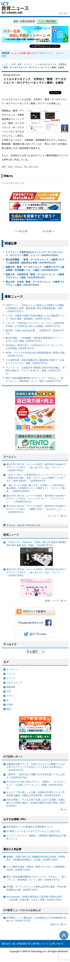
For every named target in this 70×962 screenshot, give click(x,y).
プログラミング (14, 682)
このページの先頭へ (63, 935)
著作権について (40, 943)
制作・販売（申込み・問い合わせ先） (21, 167)
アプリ (9, 696)
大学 (8, 691)
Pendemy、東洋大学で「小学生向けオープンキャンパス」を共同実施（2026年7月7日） (35, 347)
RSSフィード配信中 (35, 611)
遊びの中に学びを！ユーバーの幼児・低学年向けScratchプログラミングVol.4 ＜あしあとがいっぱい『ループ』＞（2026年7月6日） (36, 467)
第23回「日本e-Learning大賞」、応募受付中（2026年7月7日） (35, 332)
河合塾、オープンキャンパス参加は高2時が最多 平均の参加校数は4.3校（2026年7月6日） (36, 888)
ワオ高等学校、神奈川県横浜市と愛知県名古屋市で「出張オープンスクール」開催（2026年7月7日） (35, 361)
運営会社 (6, 943)
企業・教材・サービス (21, 64)
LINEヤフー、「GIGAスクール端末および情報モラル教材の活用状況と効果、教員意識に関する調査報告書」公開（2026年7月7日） (35, 308)
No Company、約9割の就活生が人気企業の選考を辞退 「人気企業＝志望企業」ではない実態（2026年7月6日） (35, 898)
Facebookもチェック (35, 623)
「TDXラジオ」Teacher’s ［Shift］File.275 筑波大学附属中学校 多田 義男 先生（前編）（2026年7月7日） (36, 553)
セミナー (10, 678)
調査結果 (10, 687)
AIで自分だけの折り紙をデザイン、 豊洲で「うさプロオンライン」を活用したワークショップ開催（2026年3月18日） (35, 785)
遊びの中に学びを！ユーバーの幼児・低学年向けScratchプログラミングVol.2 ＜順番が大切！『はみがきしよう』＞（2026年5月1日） (36, 509)
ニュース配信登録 (47, 21)
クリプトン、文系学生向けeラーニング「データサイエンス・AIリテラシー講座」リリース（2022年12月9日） (34, 254)
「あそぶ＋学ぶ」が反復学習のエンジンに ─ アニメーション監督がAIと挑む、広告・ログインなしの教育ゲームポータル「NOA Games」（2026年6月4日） (35, 477)
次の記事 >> (48, 231)
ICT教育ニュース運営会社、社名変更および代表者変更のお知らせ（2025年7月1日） (36, 919)
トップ (5, 64)
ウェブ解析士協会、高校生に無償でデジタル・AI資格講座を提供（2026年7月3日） (35, 868)
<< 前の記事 (21, 231)
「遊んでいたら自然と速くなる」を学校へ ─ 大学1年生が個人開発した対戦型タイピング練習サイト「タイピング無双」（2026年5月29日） (35, 488)
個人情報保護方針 (22, 943)
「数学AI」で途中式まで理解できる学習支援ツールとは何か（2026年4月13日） (35, 776)
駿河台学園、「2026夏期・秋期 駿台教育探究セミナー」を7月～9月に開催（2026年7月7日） (34, 339)
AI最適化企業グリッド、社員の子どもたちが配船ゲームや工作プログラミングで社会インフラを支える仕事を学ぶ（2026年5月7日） (35, 767)
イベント (10, 673)
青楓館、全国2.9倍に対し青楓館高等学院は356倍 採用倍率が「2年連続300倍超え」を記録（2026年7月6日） (35, 858)
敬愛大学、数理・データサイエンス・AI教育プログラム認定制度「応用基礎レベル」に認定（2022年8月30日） (35, 268)
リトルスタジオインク (13, 183)
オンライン (12, 669)
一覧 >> (63, 809)
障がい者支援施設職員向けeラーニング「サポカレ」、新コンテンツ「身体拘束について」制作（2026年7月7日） (34, 379)
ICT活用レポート (13, 756)
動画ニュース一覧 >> (56, 600)
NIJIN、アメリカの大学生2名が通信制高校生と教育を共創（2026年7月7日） (35, 354)
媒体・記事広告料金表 (24, 21)
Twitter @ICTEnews (35, 634)
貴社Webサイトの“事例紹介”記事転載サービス (29, 826)
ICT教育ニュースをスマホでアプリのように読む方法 (33, 831)
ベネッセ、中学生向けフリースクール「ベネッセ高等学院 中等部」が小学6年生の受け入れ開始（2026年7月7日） (35, 324)
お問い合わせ (57, 943)
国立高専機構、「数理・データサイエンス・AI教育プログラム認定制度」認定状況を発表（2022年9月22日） (35, 261)
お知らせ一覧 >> (58, 924)
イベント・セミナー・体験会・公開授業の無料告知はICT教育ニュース (36, 837)
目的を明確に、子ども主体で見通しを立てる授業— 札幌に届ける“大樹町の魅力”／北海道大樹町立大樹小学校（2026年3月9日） (35, 802)
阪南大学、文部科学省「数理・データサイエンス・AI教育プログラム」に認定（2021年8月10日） (35, 276)
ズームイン (9, 456)
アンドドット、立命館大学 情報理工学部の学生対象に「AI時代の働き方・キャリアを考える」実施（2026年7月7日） (35, 370)
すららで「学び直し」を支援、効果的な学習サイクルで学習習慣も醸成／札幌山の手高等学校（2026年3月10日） (35, 794)
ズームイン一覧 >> (57, 515)
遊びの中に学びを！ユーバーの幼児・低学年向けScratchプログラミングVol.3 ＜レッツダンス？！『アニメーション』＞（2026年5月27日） (36, 498)
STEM (9, 704)
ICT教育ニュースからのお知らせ (22, 910)
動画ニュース (11, 534)
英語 (8, 709)
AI (7, 700)
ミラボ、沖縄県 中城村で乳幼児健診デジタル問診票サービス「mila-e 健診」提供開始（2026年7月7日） (35, 317)
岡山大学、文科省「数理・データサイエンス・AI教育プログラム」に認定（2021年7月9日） (35, 283)
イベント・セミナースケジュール (23, 525)
